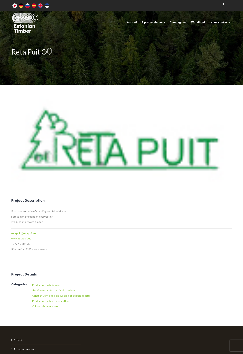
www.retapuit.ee (21, 238)
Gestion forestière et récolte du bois (53, 290)
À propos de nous (24, 349)
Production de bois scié (46, 285)
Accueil (18, 340)
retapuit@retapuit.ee (23, 233)
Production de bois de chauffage (51, 300)
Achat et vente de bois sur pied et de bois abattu (61, 295)
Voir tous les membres (45, 306)
